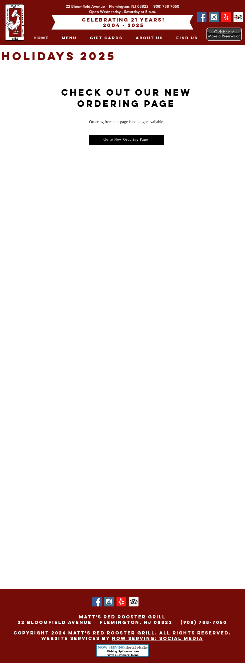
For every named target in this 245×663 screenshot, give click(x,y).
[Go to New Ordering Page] (126, 140)
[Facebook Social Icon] (201, 17)
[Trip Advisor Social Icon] (238, 17)
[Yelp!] (226, 17)
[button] (69, 38)
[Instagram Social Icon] (214, 17)
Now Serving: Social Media (157, 638)
